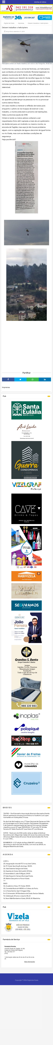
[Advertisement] (21, 347)
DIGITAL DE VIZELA (40, 2)
